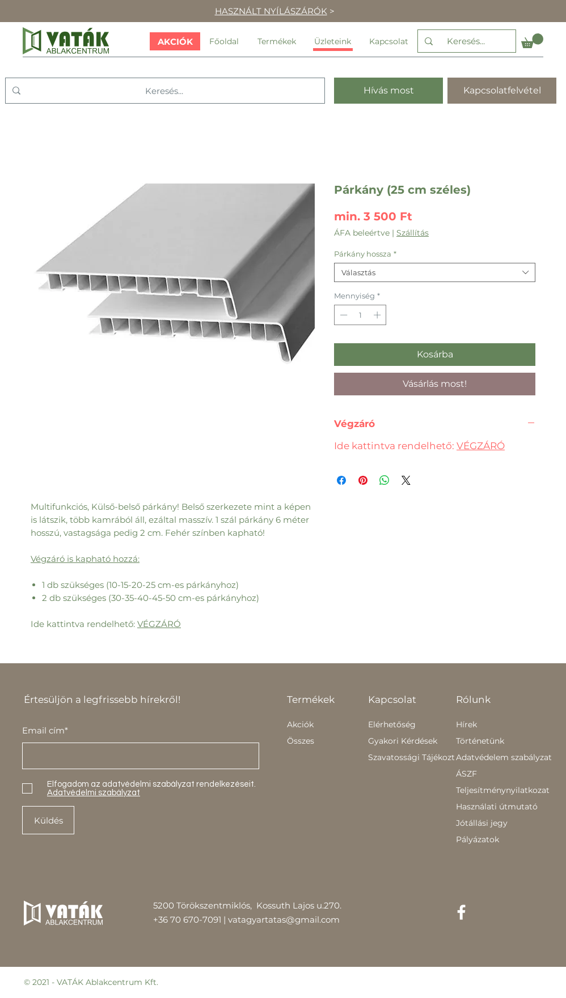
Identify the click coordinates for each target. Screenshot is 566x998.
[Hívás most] (388, 91)
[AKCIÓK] (175, 41)
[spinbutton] (360, 315)
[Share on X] (406, 480)
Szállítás (412, 233)
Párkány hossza (365, 253)
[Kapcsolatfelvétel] (501, 91)
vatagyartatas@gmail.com (284, 919)
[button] (532, 40)
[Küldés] (48, 820)
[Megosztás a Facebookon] (341, 480)
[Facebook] (461, 912)
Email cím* (45, 730)
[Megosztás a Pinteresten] (363, 480)
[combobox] (434, 272)
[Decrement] (342, 315)
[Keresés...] (466, 41)
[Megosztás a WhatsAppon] (384, 480)
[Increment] (378, 315)
